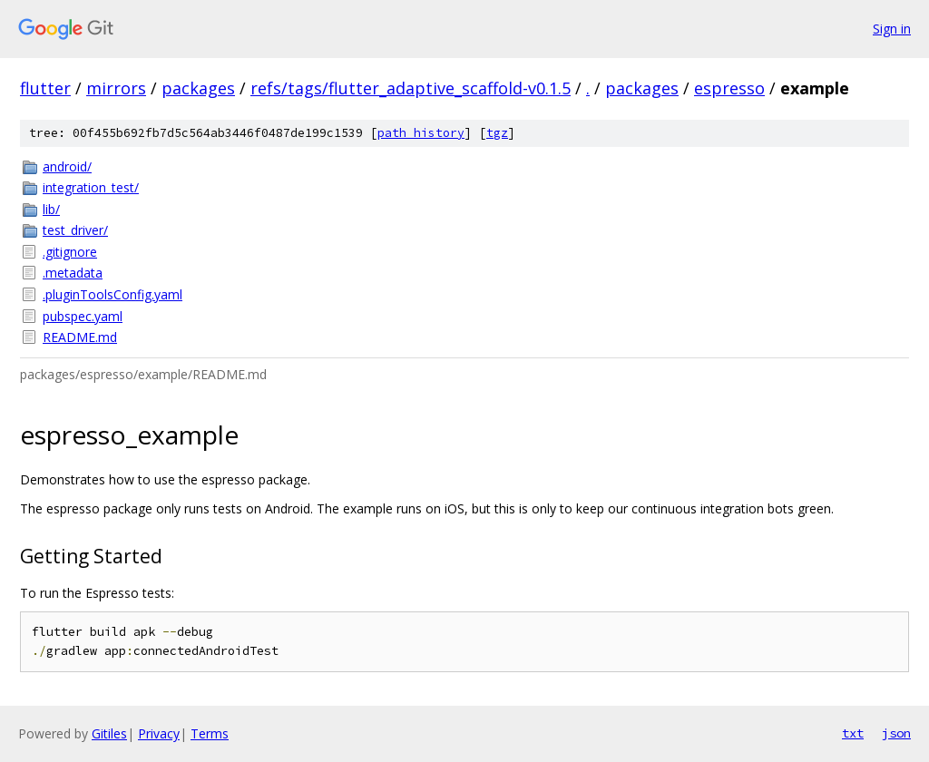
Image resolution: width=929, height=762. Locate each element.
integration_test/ (91, 187)
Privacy (159, 733)
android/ (67, 166)
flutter (45, 88)
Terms (210, 733)
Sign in (892, 28)
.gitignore (70, 251)
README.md (80, 337)
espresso (729, 88)
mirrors (116, 88)
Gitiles (109, 733)
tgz (497, 133)
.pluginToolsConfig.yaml (112, 294)
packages (198, 88)
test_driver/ (75, 230)
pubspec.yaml (82, 316)
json (896, 733)
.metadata (73, 272)
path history (420, 133)
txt (853, 733)
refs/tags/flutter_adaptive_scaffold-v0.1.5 (410, 88)
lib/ (51, 209)
